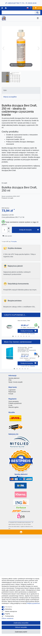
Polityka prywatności (15, 403)
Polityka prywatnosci (33, 603)
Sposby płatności (14, 378)
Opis (5, 90)
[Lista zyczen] (30, 8)
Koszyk (11, 394)
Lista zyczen (7, 236)
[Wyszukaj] (37, 12)
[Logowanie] (2, 8)
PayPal (7, 614)
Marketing (8, 609)
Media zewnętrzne (11, 611)
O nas (10, 405)
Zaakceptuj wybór (21, 632)
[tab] (21, 90)
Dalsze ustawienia (7, 618)
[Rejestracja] (6, 8)
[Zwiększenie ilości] (8, 228)
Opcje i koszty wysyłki (16, 382)
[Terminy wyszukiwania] (18, 12)
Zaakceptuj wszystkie (21, 623)
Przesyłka (14, 241)
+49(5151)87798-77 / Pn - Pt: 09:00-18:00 (21, 3)
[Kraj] (27, 8)
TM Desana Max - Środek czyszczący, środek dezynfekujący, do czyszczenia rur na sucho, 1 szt (27, 349)
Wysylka (32, 333)
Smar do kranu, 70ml (24, 320)
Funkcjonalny (9, 616)
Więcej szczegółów (10, 97)
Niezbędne (8, 607)
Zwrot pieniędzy (14, 401)
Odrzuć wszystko (21, 627)
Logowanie (12, 390)
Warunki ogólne (13, 407)
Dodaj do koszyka (29, 230)
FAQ (10, 380)
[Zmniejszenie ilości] (8, 231)
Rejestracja (12, 392)
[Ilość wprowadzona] (4, 230)
